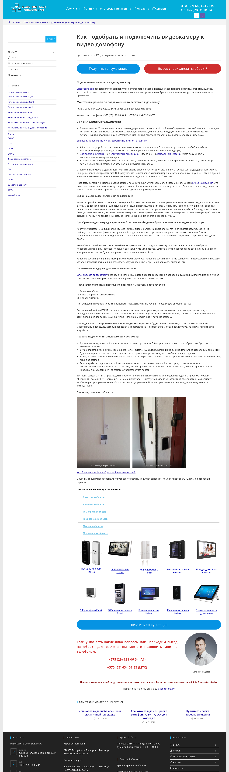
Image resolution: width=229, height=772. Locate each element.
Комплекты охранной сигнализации (26, 122)
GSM (10, 143)
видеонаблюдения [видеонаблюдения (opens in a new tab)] (202, 182)
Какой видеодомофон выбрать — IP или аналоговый (106, 472)
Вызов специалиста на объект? (182, 68)
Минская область (93, 526)
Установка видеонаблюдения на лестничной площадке (100, 712)
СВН (132, 55)
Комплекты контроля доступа (23, 117)
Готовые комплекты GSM (21, 101)
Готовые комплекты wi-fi (20, 107)
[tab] (148, 497)
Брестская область (93, 497)
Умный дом (14, 195)
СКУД (10, 179)
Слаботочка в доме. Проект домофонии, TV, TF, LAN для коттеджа (149, 714)
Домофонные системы (113, 55)
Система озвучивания (19, 174)
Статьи (11, 134)
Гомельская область (95, 511)
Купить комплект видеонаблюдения (197, 712)
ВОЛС (11, 153)
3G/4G (11, 138)
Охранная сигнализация (20, 164)
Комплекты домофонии (20, 112)
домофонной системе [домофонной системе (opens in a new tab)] (168, 153)
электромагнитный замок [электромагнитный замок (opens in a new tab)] (125, 153)
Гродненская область (95, 519)
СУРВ (10, 189)
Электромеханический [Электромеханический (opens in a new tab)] (92, 153)
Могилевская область (95, 533)
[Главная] (9, 22)
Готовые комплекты (18, 92)
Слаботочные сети (17, 184)
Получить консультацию (108, 68)
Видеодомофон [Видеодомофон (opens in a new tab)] (85, 88)
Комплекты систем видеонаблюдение (27, 127)
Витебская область (93, 504)
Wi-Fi (10, 148)
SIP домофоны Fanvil (91, 610)
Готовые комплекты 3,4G (21, 96)
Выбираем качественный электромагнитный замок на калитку (112, 140)
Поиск (11, 34)
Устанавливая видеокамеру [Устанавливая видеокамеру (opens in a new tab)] (92, 274)
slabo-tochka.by (166, 688)
